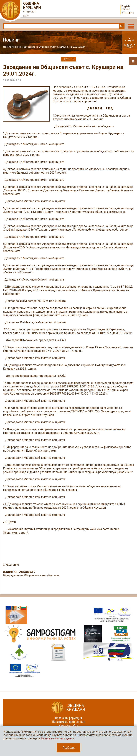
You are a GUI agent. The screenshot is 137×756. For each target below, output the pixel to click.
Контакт (127, 13)
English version (125, 8)
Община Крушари (32, 9)
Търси (121, 26)
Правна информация (68, 718)
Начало (7, 46)
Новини (17, 46)
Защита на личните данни (57, 738)
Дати (67, 59)
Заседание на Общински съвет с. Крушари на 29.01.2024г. (54, 46)
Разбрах (68, 747)
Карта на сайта (68, 725)
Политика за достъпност (68, 722)
